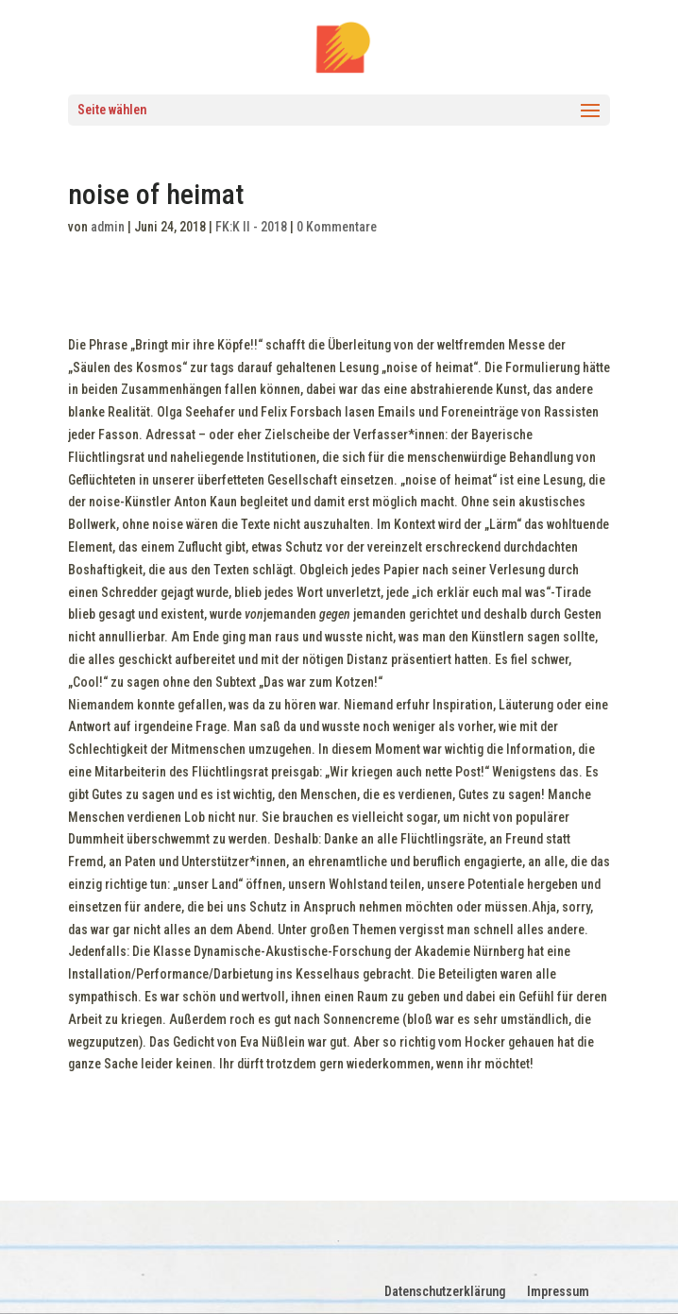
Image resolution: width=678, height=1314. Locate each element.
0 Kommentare (337, 226)
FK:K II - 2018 (251, 226)
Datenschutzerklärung (445, 1291)
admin (108, 226)
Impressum (558, 1291)
